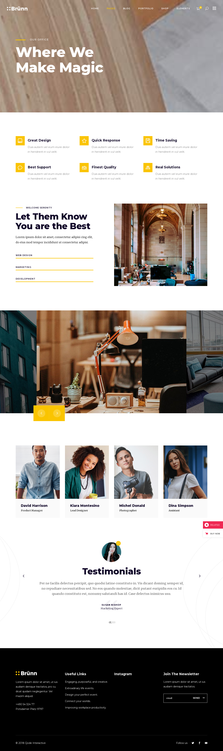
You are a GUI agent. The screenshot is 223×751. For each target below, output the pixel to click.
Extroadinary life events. (79, 688)
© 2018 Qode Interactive (31, 743)
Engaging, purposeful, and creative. (86, 681)
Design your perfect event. (81, 694)
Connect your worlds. (78, 701)
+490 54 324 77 (25, 704)
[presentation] (41, 413)
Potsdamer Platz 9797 (29, 709)
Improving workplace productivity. (85, 707)
